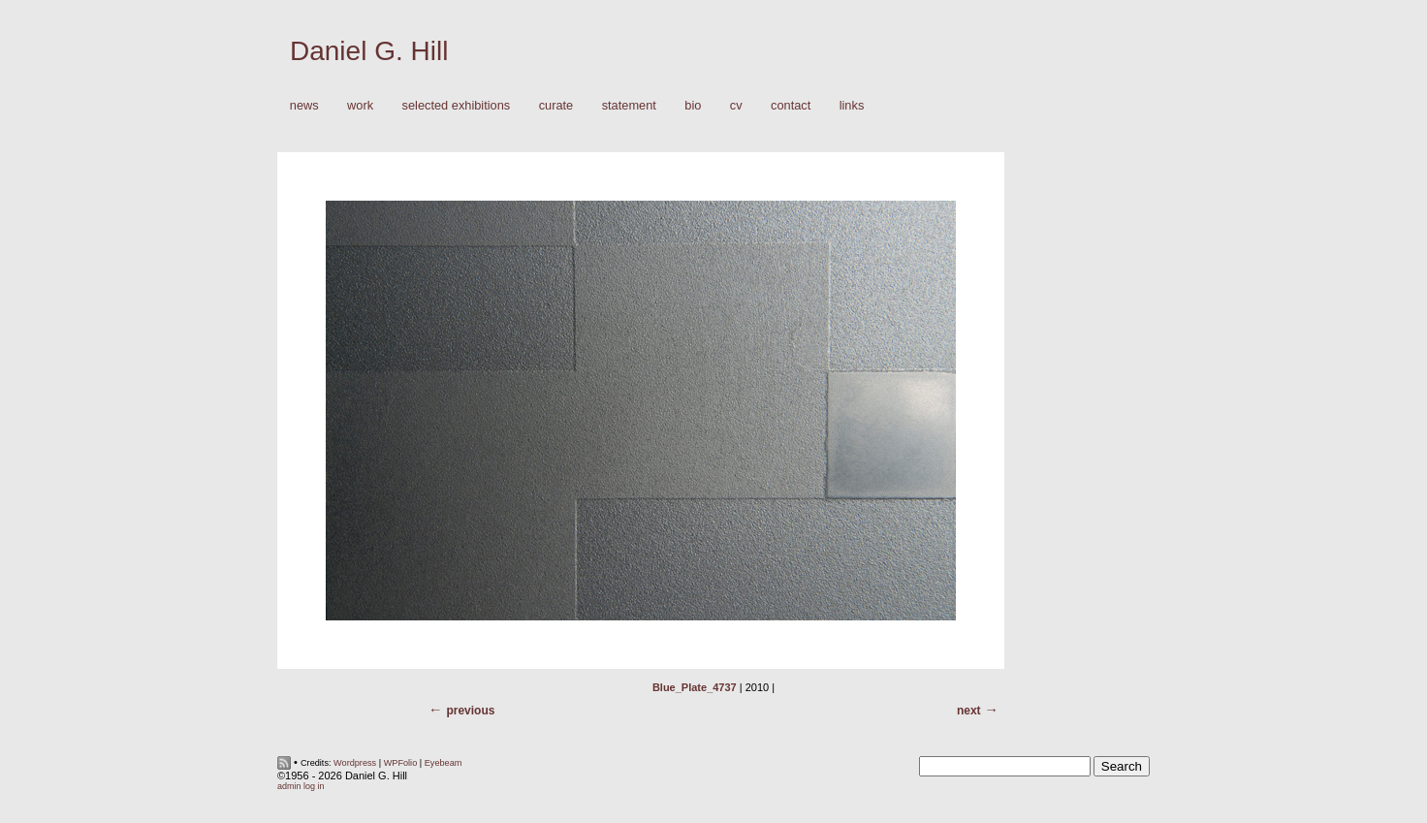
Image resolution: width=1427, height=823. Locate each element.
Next (969, 710)
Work (355, 106)
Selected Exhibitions (456, 105)
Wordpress (354, 763)
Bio (692, 105)
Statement (629, 105)
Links (852, 105)
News (304, 105)
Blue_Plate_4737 (694, 687)
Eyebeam (443, 763)
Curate (556, 105)
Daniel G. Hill (369, 51)
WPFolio (401, 763)
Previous (470, 710)
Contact (790, 105)
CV (736, 105)
